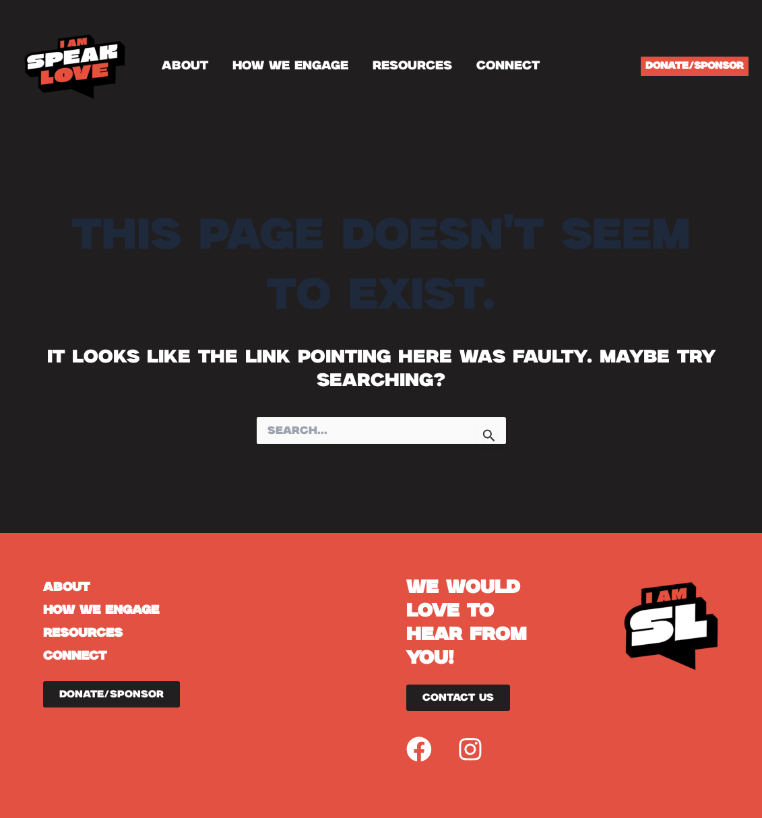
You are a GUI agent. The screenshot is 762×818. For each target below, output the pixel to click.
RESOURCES (412, 66)
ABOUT (185, 66)
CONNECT (508, 66)
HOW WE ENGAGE (290, 66)
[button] (695, 66)
